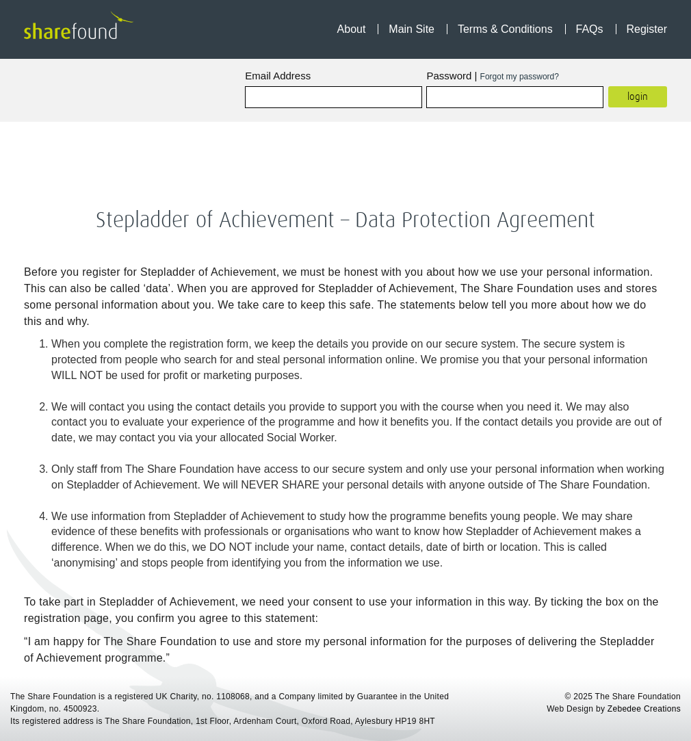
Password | (492, 75)
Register (646, 29)
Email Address (278, 75)
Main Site (411, 29)
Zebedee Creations (644, 709)
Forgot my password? (519, 76)
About (351, 29)
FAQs (589, 29)
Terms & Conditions (505, 29)
